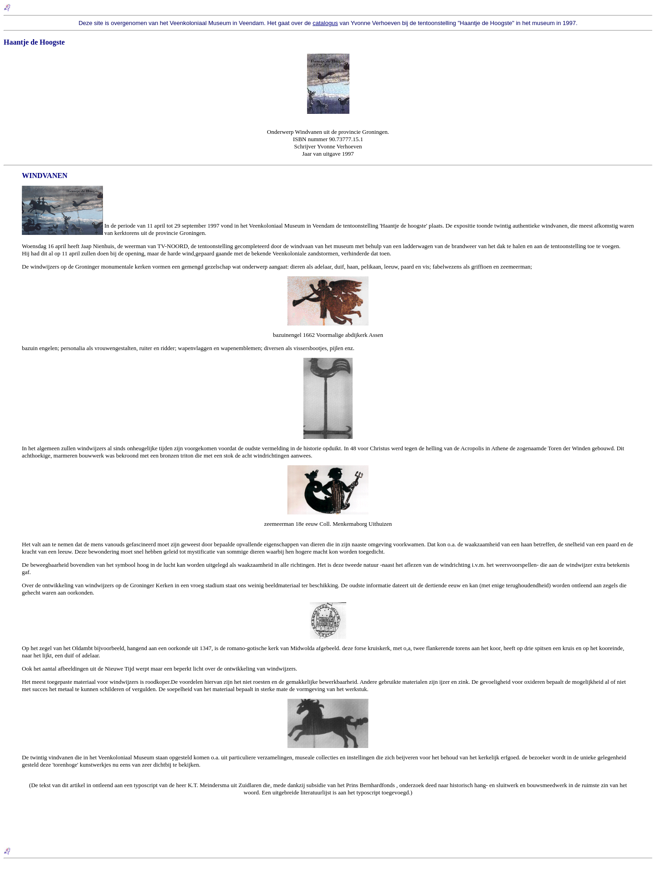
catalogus (325, 23)
